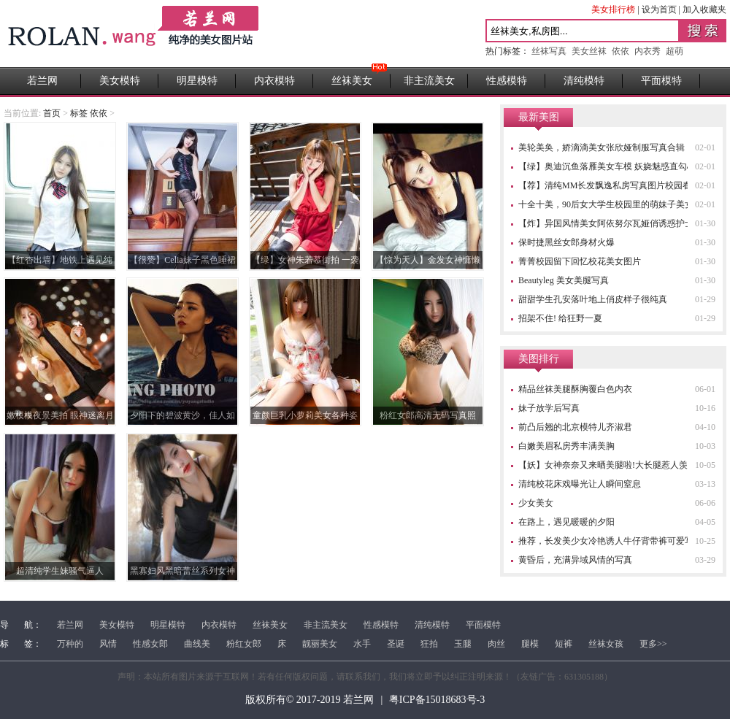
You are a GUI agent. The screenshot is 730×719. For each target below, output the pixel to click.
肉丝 (496, 644)
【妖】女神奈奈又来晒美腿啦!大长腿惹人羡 (603, 465)
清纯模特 (584, 80)
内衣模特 (274, 80)
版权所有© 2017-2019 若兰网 (309, 699)
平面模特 (661, 80)
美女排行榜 (613, 9)
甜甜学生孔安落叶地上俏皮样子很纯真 (592, 299)
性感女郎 (150, 644)
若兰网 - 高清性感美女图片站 (135, 33)
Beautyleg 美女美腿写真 (563, 280)
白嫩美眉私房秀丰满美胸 (566, 446)
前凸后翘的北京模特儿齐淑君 (575, 427)
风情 (108, 644)
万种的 (70, 644)
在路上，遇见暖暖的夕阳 (566, 522)
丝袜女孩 (605, 644)
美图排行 (538, 358)
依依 (620, 51)
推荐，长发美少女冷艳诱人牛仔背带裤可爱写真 (610, 541)
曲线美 (197, 644)
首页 (52, 113)
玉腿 (463, 644)
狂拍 (429, 644)
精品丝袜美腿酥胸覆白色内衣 (575, 389)
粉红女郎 (243, 644)
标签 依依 (88, 113)
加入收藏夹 (704, 9)
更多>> (653, 644)
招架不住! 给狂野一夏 (560, 318)
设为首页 (659, 9)
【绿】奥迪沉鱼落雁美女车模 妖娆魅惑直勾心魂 (611, 166)
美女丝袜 (589, 51)
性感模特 (506, 80)
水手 (362, 644)
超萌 (674, 51)
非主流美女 (429, 80)
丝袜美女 (351, 80)
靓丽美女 (319, 644)
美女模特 (119, 80)
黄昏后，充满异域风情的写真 (575, 560)
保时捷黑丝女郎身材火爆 (566, 242)
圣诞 (395, 644)
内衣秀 (647, 51)
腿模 (530, 644)
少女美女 (535, 503)
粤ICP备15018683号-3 (437, 699)
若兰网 (42, 80)
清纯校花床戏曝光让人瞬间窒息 (579, 484)
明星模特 (197, 80)
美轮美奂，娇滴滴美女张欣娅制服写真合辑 (601, 147)
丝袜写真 (548, 51)
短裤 (563, 644)
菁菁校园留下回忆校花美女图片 (579, 261)
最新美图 (538, 117)
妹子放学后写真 (549, 408)
